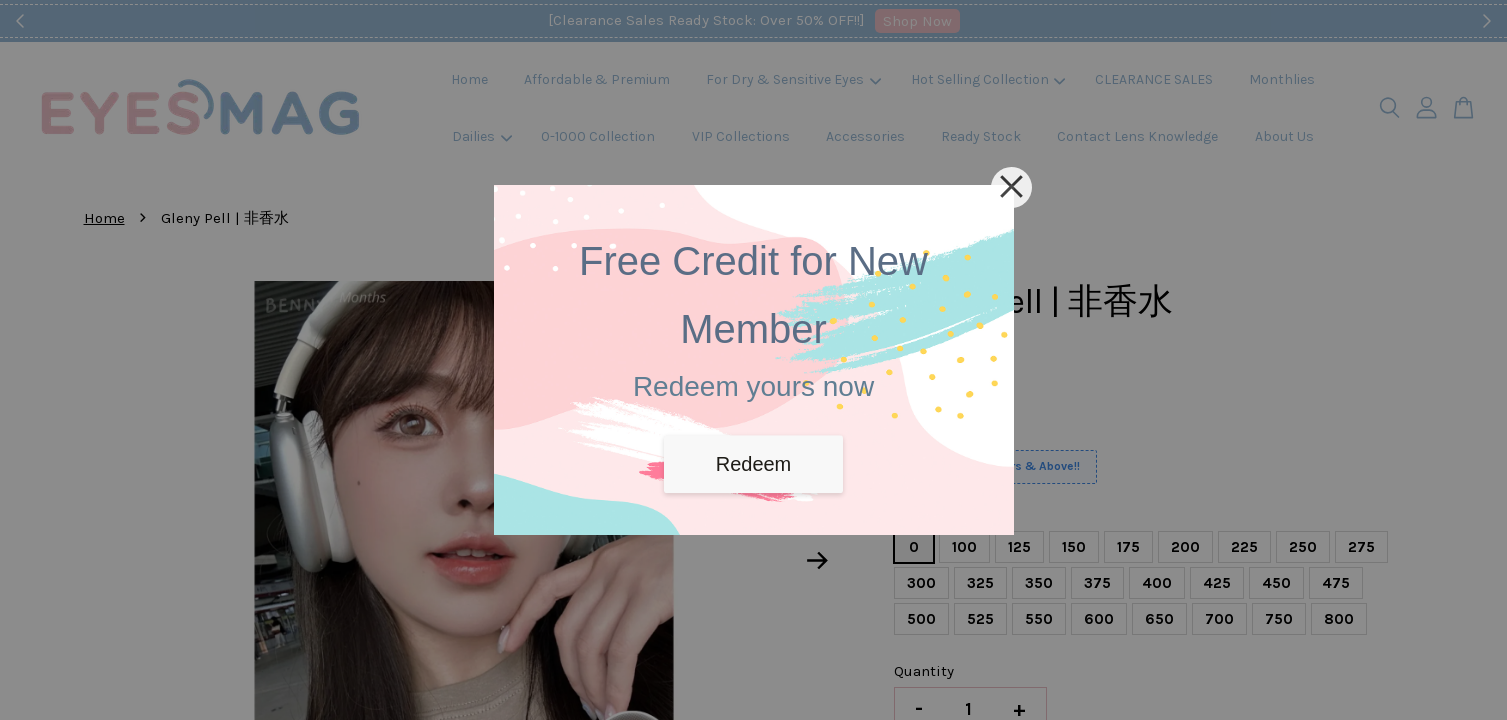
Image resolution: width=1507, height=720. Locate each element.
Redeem (754, 464)
